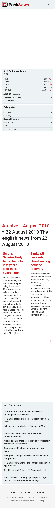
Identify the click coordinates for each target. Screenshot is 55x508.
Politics (27, 126)
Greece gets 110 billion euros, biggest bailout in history (25, 449)
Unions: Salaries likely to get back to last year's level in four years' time (13, 263)
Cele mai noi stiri (18, 492)
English (31, 492)
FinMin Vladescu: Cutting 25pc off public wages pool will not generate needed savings (26, 479)
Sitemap (40, 500)
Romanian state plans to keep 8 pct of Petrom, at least (26, 420)
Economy (27, 116)
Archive (10, 226)
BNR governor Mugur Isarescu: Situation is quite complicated (26, 457)
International (27, 122)
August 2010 (36, 226)
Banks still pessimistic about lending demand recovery (40, 261)
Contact (31, 498)
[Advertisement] (27, 38)
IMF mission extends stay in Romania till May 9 (25, 426)
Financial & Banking (27, 119)
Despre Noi (42, 498)
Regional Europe (27, 129)
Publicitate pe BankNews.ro (22, 500)
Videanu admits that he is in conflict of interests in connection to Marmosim (27, 442)
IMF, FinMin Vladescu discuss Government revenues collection (23, 435)
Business (27, 112)
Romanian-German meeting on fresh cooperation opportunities (27, 464)
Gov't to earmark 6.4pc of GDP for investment (25, 470)
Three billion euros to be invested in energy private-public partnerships (24, 413)
